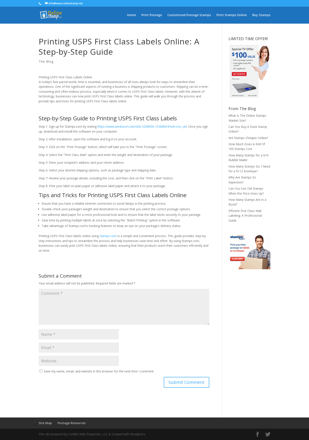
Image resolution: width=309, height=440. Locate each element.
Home (131, 15)
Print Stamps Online (232, 15)
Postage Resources (72, 423)
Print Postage (151, 15)
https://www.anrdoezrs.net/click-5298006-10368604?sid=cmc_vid (142, 126)
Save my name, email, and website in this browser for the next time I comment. (99, 371)
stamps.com (108, 236)
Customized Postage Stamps (189, 15)
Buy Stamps (261, 15)
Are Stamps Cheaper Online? (248, 138)
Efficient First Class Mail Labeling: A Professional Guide (245, 215)
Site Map (45, 423)
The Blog (46, 61)
